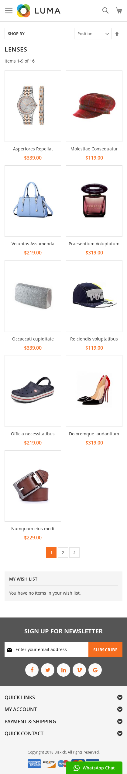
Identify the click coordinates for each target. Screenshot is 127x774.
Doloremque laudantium (94, 434)
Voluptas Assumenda (33, 244)
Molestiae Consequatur (94, 149)
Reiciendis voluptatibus (94, 339)
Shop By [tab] (16, 33)
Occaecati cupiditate (33, 339)
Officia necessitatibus (33, 434)
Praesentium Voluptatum (94, 244)
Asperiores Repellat (33, 149)
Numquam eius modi (32, 528)
